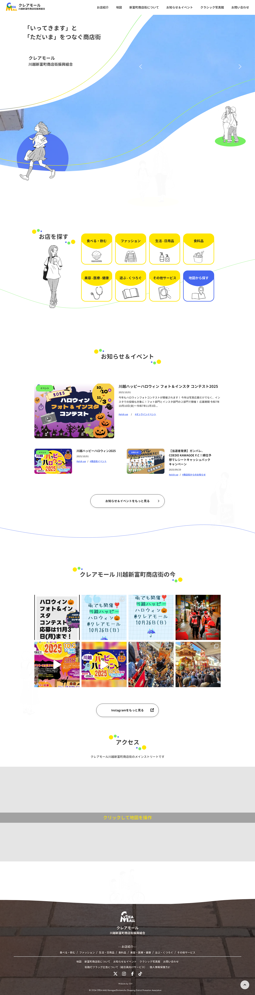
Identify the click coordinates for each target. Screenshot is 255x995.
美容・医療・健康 (140, 952)
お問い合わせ (171, 961)
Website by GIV (125, 983)
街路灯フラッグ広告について (116, 967)
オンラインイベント (146, 414)
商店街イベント (99, 461)
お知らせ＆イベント (125, 961)
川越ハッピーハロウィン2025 (96, 451)
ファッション (87, 952)
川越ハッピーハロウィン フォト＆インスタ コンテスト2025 (168, 386)
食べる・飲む (67, 952)
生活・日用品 (106, 952)
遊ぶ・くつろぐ (164, 952)
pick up (124, 414)
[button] (141, 67)
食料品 (122, 952)
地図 (78, 961)
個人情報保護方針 (160, 967)
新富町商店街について (97, 961)
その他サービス (186, 952)
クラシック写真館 (150, 961)
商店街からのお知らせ (194, 474)
